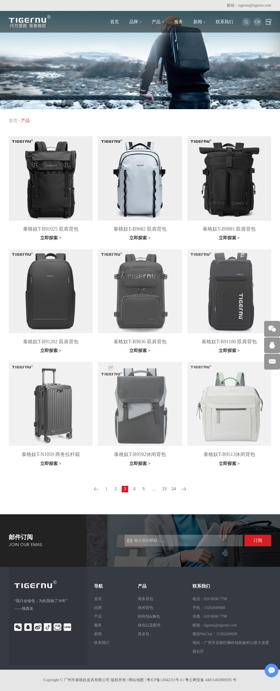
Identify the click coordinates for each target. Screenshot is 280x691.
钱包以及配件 (149, 625)
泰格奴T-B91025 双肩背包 (50, 229)
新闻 (199, 21)
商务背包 (145, 599)
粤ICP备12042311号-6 (165, 680)
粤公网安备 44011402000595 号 (211, 680)
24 (173, 489)
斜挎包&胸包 (149, 616)
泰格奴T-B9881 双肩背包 (229, 229)
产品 (158, 21)
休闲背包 (145, 608)
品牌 (135, 21)
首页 (114, 21)
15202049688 (226, 634)
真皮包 (143, 634)
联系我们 (224, 21)
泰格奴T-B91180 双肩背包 (229, 341)
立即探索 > (50, 238)
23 (164, 489)
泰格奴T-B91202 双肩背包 (50, 341)
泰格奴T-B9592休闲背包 (140, 454)
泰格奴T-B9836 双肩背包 (140, 341)
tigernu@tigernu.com (254, 5)
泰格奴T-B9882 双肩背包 (140, 229)
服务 (178, 21)
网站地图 (136, 680)
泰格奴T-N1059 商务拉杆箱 (51, 454)
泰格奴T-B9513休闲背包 (229, 454)
